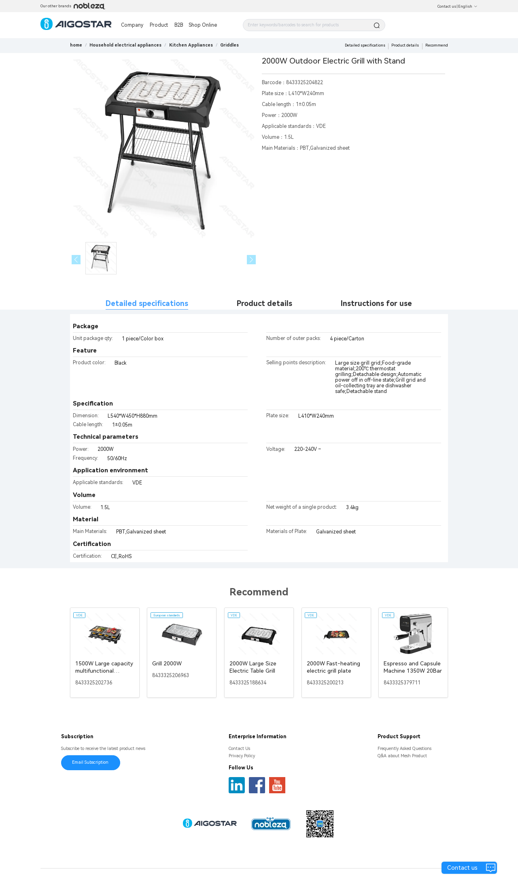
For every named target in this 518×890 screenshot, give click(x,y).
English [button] (468, 6)
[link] (125, 45)
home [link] (76, 45)
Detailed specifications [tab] (147, 303)
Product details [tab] (264, 303)
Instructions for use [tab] (376, 303)
